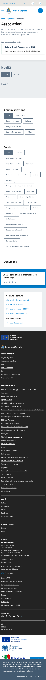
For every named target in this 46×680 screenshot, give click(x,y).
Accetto (33, 676)
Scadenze (4, 513)
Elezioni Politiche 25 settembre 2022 (14, 426)
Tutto (6, 74)
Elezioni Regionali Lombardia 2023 (13, 430)
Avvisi (3, 509)
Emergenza (5, 433)
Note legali (5, 601)
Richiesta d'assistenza (9, 588)
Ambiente (4, 393)
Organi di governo (7, 357)
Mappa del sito (6, 629)
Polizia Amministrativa (9, 450)
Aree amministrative (8, 361)
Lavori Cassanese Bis (8, 440)
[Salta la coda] (18, 3)
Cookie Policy (6, 598)
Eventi (3, 531)
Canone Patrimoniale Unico (11, 406)
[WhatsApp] (2, 616)
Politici (3, 371)
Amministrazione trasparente (11, 591)
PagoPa (4, 447)
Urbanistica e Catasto (8, 487)
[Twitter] (10, 616)
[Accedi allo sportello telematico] (32, 3)
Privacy (4, 595)
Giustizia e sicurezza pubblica (11, 437)
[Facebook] (6, 616)
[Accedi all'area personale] (40, 3)
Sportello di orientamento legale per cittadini (17, 481)
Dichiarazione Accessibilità (10, 605)
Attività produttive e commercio (12, 403)
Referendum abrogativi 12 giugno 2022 (15, 457)
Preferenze (22, 676)
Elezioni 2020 (6, 491)
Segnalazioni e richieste (9, 464)
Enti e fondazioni (7, 367)
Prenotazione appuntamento (11, 581)
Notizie (16, 74)
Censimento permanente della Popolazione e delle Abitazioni (22, 410)
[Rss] (21, 616)
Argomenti (10, 18)
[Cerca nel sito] (40, 10)
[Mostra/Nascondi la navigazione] (2, 10)
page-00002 (5, 467)
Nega (40, 676)
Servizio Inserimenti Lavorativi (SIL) (14, 471)
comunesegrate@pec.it (9, 569)
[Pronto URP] (25, 3)
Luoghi (3, 528)
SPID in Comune (7, 477)
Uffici (3, 364)
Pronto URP (7, 573)
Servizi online (6, 474)
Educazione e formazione (10, 423)
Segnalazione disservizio (10, 585)
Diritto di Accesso (7, 420)
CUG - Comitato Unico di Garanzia (13, 413)
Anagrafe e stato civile (9, 396)
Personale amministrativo (10, 374)
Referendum (5, 454)
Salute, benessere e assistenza (12, 460)
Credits (3, 626)
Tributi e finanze (7, 484)
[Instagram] (17, 616)
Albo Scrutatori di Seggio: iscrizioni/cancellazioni (18, 389)
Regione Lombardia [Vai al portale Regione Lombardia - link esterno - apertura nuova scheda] (9, 3)
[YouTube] (14, 616)
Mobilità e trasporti (8, 443)
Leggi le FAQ (5, 578)
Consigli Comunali (7, 516)
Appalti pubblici (6, 399)
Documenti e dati (7, 378)
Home (3, 18)
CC (2, 624)
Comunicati (5, 506)
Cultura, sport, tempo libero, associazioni (15, 416)
